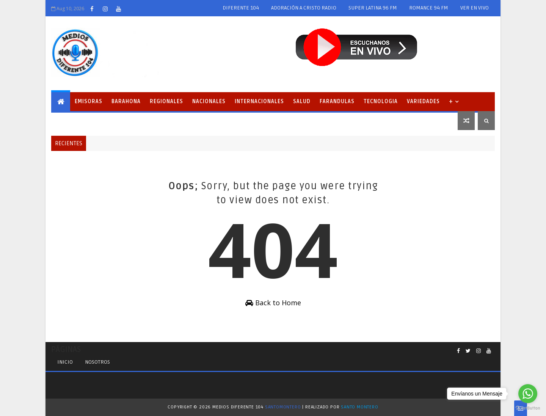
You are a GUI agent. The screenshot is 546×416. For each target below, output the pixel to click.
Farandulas (337, 101)
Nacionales (209, 101)
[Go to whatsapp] (527, 393)
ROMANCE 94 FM (428, 8)
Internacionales (259, 101)
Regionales (166, 101)
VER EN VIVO (474, 8)
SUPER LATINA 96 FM (372, 8)
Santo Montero (359, 407)
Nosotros (97, 362)
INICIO (65, 362)
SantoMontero (283, 407)
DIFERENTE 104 (241, 8)
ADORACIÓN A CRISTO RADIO (303, 8)
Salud (302, 101)
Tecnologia (381, 101)
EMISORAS (88, 101)
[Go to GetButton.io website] (528, 408)
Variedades (423, 101)
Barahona (126, 101)
